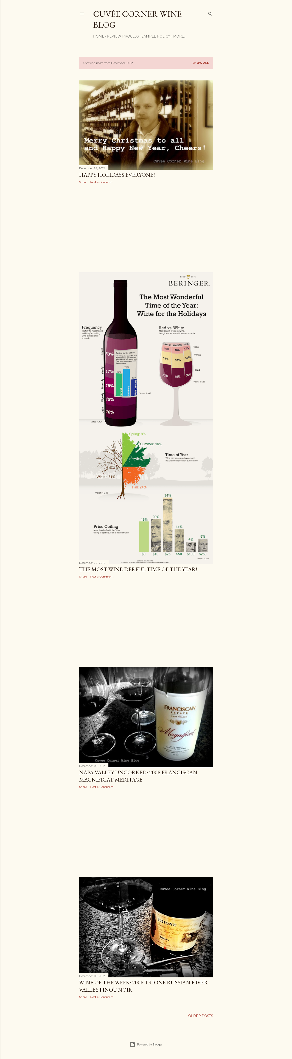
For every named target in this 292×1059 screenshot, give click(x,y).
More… (179, 36)
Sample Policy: (156, 36)
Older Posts (200, 1016)
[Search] (210, 12)
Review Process (123, 36)
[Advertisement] (146, 228)
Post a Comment (102, 182)
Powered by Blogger (146, 1044)
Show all (200, 63)
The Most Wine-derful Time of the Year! (138, 569)
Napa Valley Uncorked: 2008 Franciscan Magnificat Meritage (138, 776)
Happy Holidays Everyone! (117, 174)
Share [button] (83, 182)
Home (98, 36)
